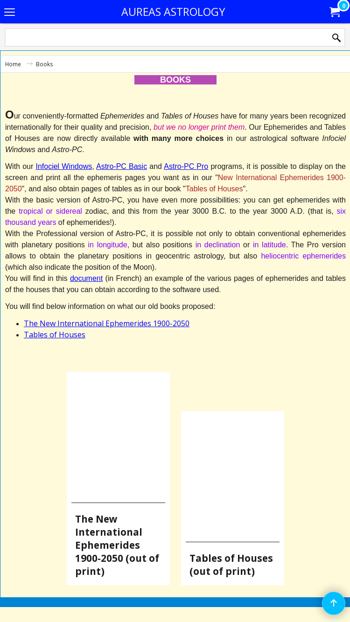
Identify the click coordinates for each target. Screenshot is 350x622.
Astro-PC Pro (186, 166)
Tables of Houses (54, 334)
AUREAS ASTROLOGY (173, 11)
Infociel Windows (63, 166)
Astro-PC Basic (121, 166)
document (86, 278)
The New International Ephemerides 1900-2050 (106, 323)
